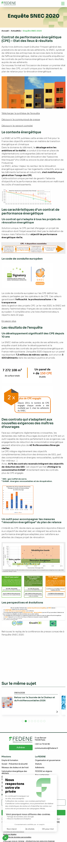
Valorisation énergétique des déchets (14, 772)
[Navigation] (62, 3)
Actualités (16, 31)
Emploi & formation (10, 760)
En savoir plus (9, 321)
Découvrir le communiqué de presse (21, 119)
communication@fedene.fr (46, 748)
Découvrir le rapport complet (17, 125)
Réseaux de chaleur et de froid (15, 767)
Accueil (5, 31)
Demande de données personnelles (17, 837)
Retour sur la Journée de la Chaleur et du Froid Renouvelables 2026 (34, 699)
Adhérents (39, 767)
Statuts (38, 764)
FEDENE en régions (43, 771)
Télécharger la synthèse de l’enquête (21, 113)
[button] (23, 721)
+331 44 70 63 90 (42, 744)
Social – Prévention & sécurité (15, 764)
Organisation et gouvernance (47, 760)
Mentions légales (9, 834)
